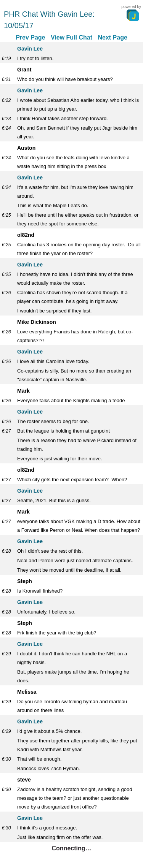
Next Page (112, 37)
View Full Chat (71, 37)
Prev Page (30, 37)
